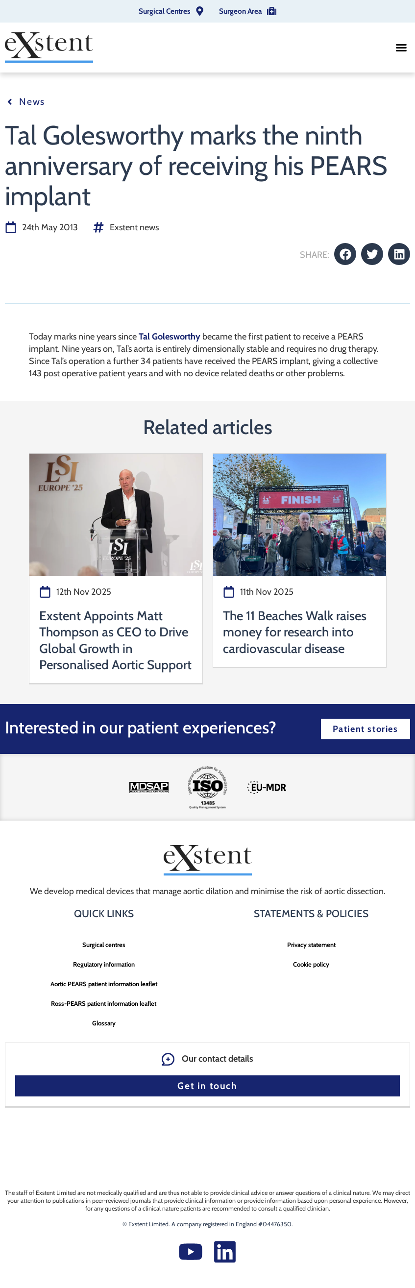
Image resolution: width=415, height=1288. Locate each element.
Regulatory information (104, 964)
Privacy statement (311, 944)
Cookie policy (311, 964)
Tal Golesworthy (169, 336)
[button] (401, 47)
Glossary (104, 1023)
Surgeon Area (240, 11)
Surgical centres (103, 944)
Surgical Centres (164, 11)
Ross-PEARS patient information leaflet (103, 1003)
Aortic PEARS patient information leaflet (103, 984)
